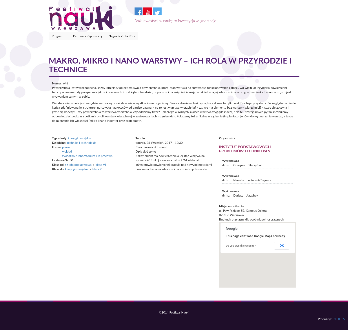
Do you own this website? (241, 245)
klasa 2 (97, 169)
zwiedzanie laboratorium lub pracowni (87, 156)
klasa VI (100, 164)
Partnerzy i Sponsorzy (87, 36)
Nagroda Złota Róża (122, 36)
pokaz (66, 147)
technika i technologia (81, 142)
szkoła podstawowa (78, 164)
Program (58, 36)
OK (282, 245)
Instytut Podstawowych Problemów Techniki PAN (245, 148)
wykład (67, 151)
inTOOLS (339, 319)
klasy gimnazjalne (79, 138)
